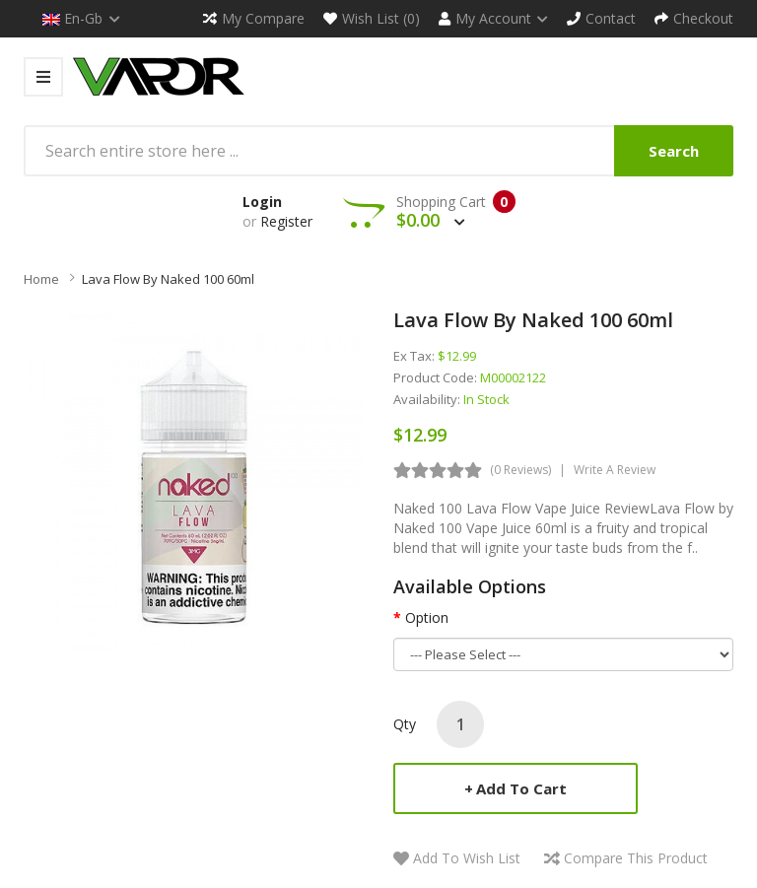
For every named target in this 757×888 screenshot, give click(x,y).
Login (262, 201)
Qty (404, 724)
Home (41, 279)
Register (286, 221)
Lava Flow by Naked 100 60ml (168, 279)
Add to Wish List (466, 858)
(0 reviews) (520, 469)
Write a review (614, 469)
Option (426, 617)
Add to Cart (521, 788)
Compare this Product (636, 858)
